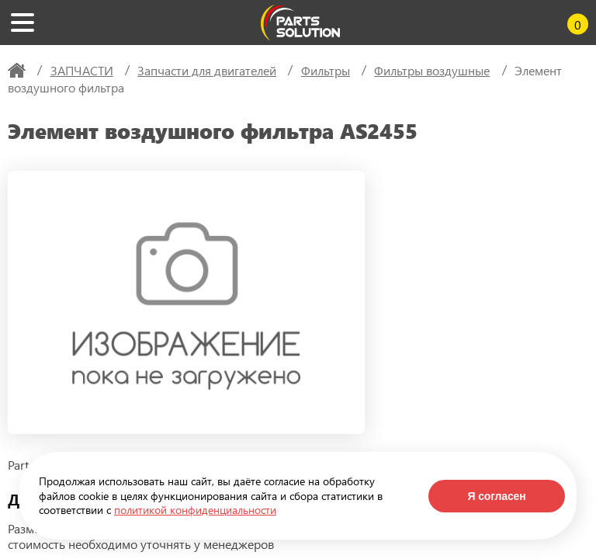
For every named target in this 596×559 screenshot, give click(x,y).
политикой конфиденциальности (195, 509)
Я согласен (496, 496)
